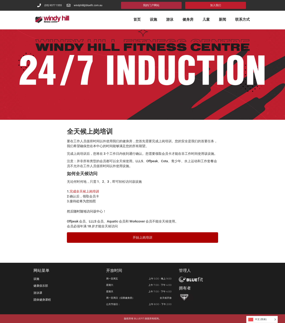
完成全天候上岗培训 (84, 191)
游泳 (169, 19)
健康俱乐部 (40, 285)
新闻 (222, 19)
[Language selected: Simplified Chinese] (262, 319)
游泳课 (37, 293)
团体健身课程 (42, 299)
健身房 (187, 19)
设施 (153, 19)
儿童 (206, 19)
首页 (137, 19)
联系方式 (242, 19)
